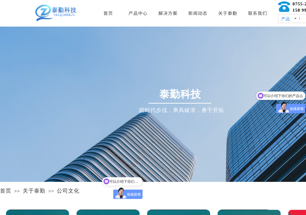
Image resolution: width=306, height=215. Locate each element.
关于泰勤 (34, 191)
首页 (5, 191)
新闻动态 (197, 13)
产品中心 (138, 13)
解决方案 (168, 13)
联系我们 (257, 13)
